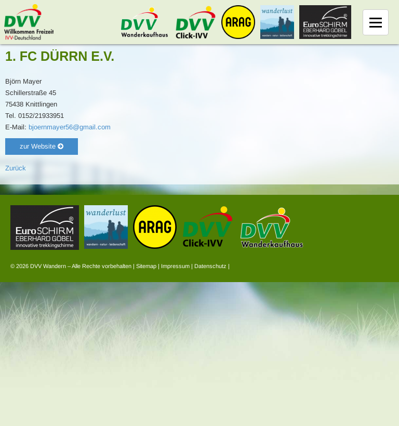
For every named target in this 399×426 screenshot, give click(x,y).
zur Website (41, 146)
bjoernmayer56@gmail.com (70, 127)
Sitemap (146, 266)
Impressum (175, 266)
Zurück (15, 168)
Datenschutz (210, 266)
